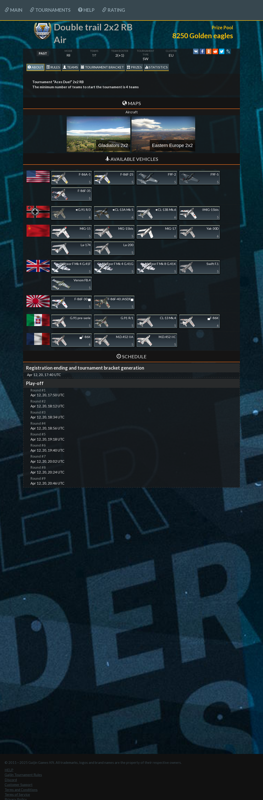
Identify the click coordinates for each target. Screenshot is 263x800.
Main (13, 10)
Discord (11, 780)
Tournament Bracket (102, 67)
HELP (86, 10)
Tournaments (50, 10)
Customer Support (19, 784)
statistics (156, 67)
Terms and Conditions (21, 790)
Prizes (134, 67)
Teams (70, 67)
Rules (53, 67)
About (35, 67)
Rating (113, 10)
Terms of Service (17, 794)
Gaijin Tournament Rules (23, 775)
